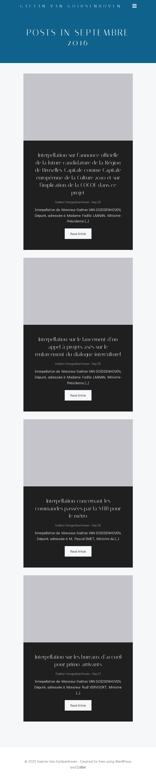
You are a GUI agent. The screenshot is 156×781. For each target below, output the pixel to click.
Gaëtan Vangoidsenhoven (72, 202)
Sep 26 (96, 525)
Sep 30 (96, 202)
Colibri (81, 767)
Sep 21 (96, 673)
